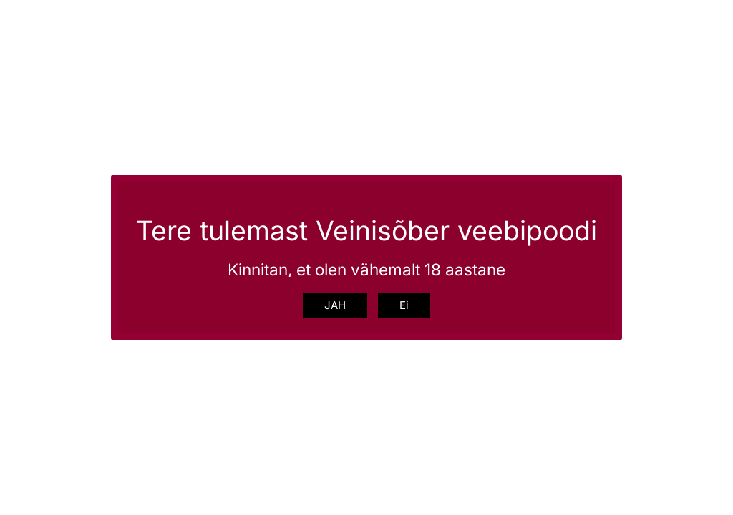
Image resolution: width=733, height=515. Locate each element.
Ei (404, 305)
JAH (335, 305)
